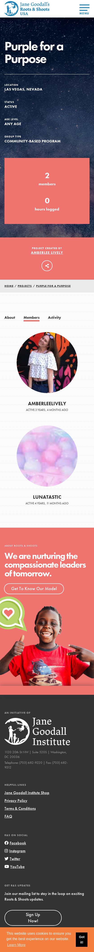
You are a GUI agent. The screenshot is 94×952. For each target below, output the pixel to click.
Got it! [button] (82, 939)
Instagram (15, 850)
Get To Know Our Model (34, 588)
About (9, 317)
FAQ (8, 816)
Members (31, 317)
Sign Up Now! (33, 918)
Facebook (15, 843)
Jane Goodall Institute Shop (26, 792)
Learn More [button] (16, 945)
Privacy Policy (15, 800)
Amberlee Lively (47, 252)
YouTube (14, 866)
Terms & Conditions (20, 808)
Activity (54, 317)
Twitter (12, 858)
